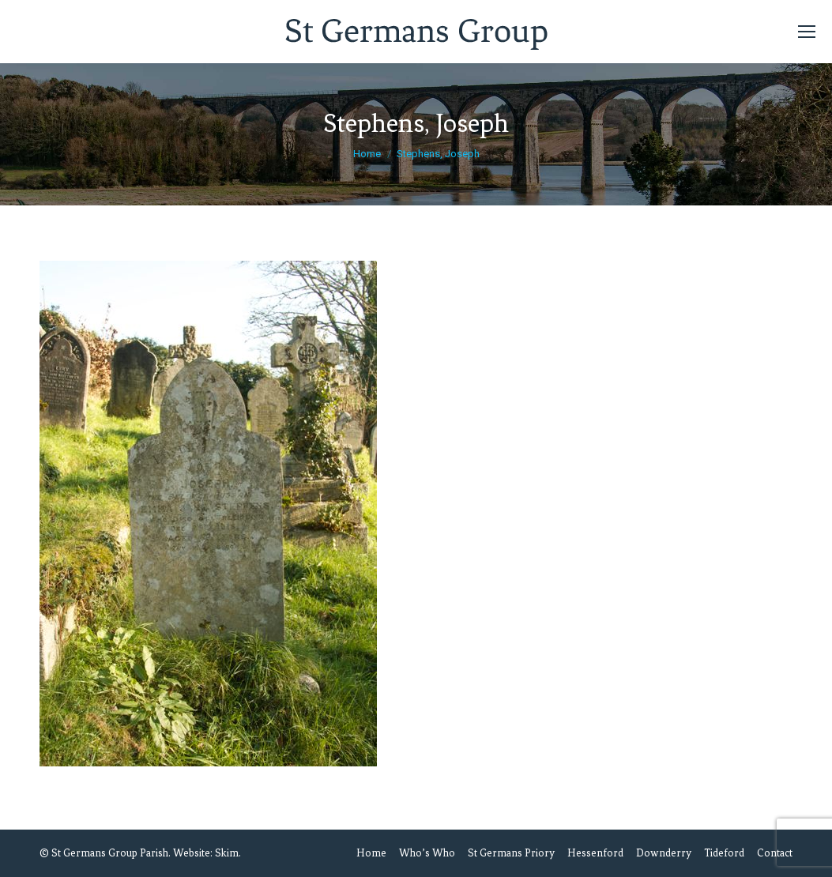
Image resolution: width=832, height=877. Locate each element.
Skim (227, 853)
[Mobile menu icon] (806, 31)
